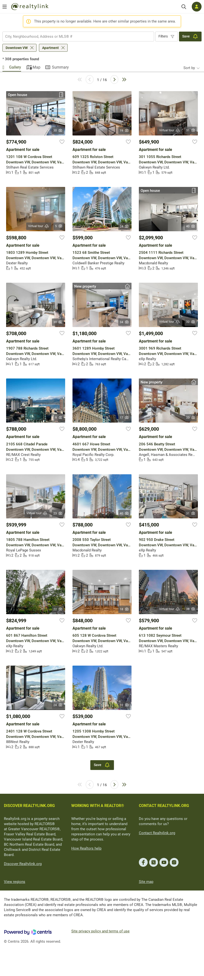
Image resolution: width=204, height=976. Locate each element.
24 (124, 226)
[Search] (184, 6)
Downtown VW (17, 48)
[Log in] (197, 7)
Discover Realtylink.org (23, 864)
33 (190, 417)
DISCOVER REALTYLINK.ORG (29, 805)
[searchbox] (75, 36)
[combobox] (78, 36)
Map (36, 67)
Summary (60, 67)
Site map (146, 881)
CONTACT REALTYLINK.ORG (164, 805)
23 (57, 513)
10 (124, 705)
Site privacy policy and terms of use (100, 931)
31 (190, 130)
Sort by (189, 68)
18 (124, 609)
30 (57, 130)
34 (124, 322)
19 (124, 130)
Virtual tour (169, 130)
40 (190, 226)
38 (190, 609)
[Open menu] (4, 7)
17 (124, 417)
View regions (14, 881)
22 (57, 609)
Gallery (15, 67)
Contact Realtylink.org (157, 833)
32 (190, 322)
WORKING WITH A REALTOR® (97, 805)
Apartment (50, 48)
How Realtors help (86, 848)
